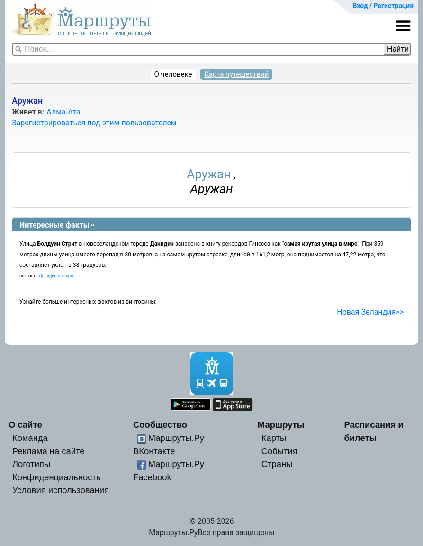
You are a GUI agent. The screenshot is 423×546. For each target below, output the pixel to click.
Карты (273, 438)
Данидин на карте (57, 275)
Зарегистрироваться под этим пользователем (94, 122)
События (279, 451)
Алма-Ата (63, 111)
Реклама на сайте (48, 451)
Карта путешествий (236, 74)
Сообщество (160, 425)
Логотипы (31, 464)
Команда (30, 438)
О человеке (173, 74)
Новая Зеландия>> (370, 312)
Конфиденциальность (56, 477)
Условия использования (60, 490)
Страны (277, 464)
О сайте (25, 425)
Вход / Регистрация (383, 5)
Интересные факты (54, 224)
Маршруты (281, 425)
